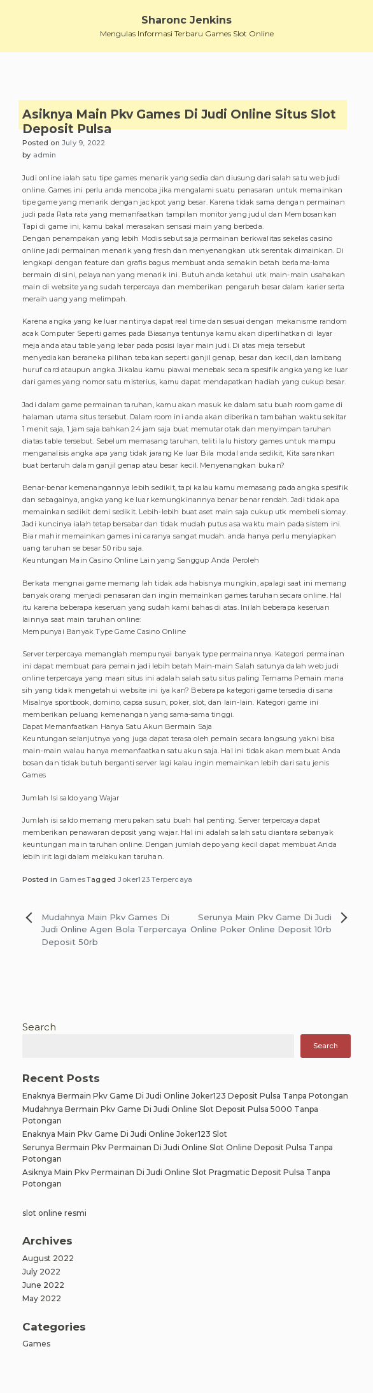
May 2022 (41, 1298)
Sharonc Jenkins (186, 20)
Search (39, 1027)
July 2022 (41, 1271)
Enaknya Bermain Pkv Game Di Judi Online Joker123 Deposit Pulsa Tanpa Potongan (185, 1096)
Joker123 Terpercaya (155, 879)
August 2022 (48, 1258)
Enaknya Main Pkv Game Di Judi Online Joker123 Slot (124, 1134)
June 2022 (43, 1285)
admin (45, 154)
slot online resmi (54, 1213)
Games (72, 879)
